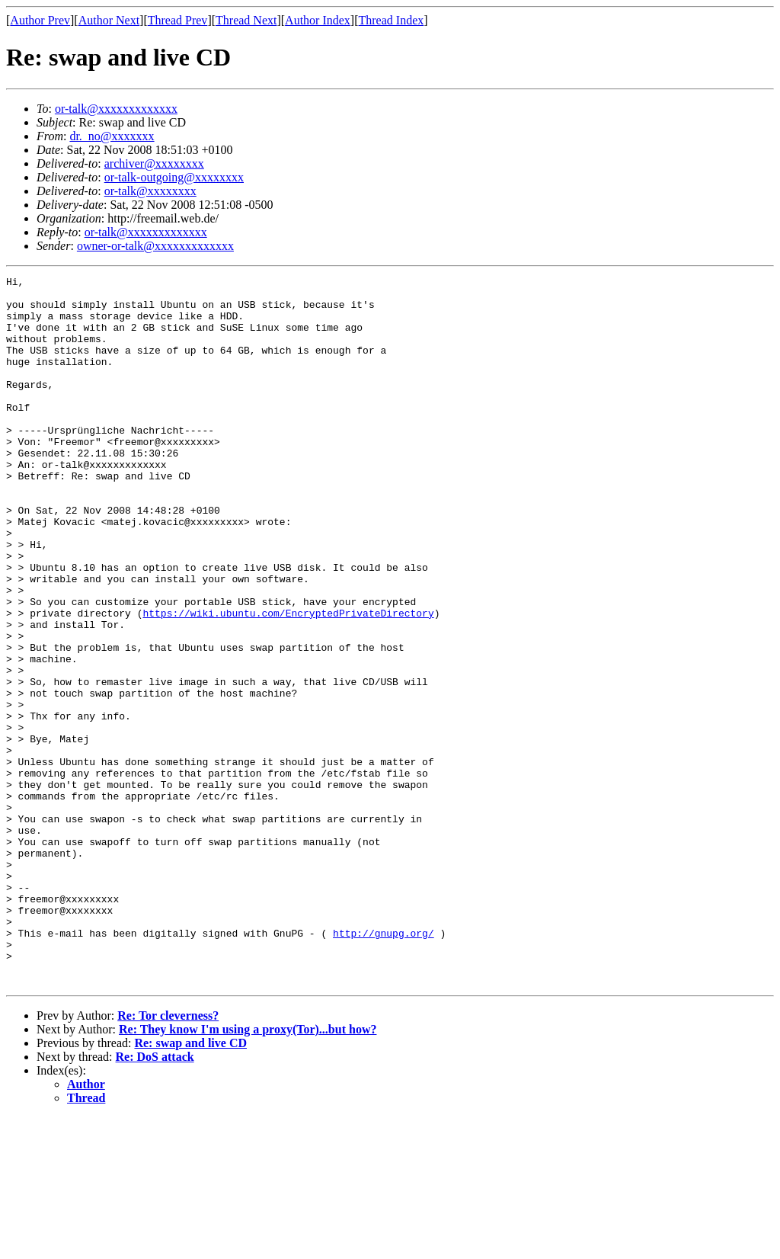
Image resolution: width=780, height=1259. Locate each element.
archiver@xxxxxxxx (154, 163)
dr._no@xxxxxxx (111, 136)
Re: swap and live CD (190, 1184)
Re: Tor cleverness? (168, 1157)
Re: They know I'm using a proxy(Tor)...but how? (247, 1170)
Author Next (108, 20)
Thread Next (246, 20)
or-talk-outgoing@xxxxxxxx (174, 177)
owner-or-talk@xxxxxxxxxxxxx (155, 245)
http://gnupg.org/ (383, 1065)
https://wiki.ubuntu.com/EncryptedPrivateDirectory (287, 681)
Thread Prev (178, 20)
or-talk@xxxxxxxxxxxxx (116, 108)
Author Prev (40, 20)
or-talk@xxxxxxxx (150, 190)
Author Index (317, 20)
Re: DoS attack (155, 1198)
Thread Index (391, 20)
